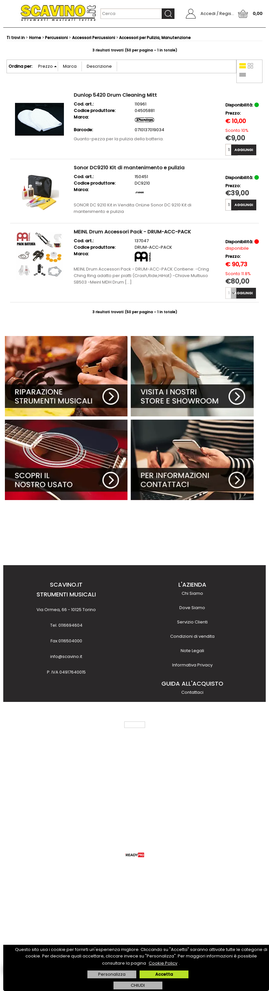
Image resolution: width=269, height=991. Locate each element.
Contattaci (192, 692)
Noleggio (192, 764)
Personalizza (112, 974)
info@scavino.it (66, 656)
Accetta (164, 974)
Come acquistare (192, 707)
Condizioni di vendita (192, 636)
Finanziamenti (192, 750)
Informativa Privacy (192, 665)
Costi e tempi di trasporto (192, 735)
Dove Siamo (192, 608)
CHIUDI (138, 985)
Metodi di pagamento (192, 721)
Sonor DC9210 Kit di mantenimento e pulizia (129, 167)
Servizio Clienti (192, 622)
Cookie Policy (163, 963)
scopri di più (66, 810)
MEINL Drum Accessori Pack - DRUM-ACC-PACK (132, 231)
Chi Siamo (192, 593)
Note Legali (192, 651)
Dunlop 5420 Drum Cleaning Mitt (115, 94)
